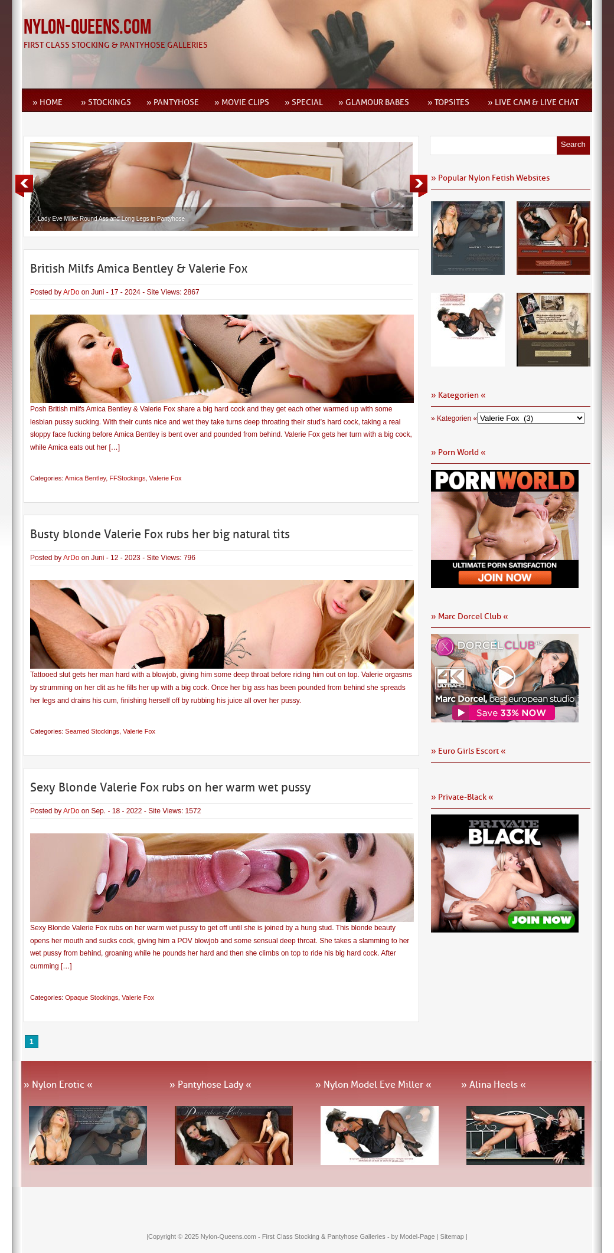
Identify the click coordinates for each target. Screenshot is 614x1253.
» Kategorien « (454, 418)
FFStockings (127, 478)
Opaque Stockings (91, 997)
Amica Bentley (85, 478)
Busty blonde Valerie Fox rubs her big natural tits (160, 534)
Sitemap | (454, 1236)
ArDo (71, 292)
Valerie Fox (165, 478)
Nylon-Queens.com (87, 27)
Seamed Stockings (92, 731)
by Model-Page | (415, 1236)
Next (418, 186)
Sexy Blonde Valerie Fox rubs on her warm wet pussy (170, 787)
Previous (24, 186)
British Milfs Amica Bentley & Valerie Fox (138, 268)
